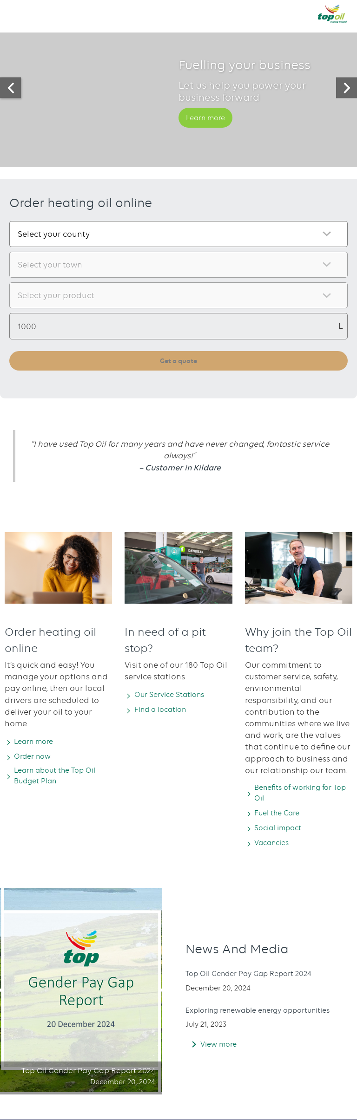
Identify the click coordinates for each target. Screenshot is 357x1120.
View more (220, 1052)
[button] (16, 13)
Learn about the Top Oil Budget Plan (62, 778)
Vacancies (275, 846)
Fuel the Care (281, 815)
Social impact (282, 830)
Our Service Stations (174, 695)
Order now (36, 757)
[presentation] (10, 88)
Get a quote (179, 361)
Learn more (209, 130)
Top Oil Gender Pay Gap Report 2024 (256, 972)
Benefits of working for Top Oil (298, 794)
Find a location (165, 710)
